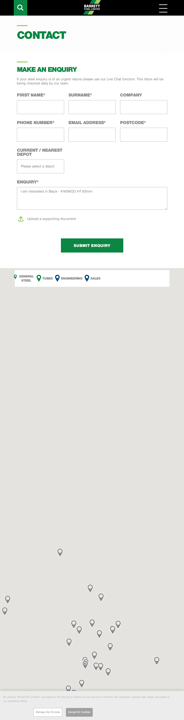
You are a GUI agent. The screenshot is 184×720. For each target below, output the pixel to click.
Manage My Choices (48, 712)
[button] (8, 599)
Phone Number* (35, 122)
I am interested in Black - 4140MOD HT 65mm (92, 198)
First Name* (31, 94)
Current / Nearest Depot (39, 152)
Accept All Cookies (79, 712)
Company (131, 94)
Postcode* (133, 122)
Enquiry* (27, 181)
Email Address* (87, 122)
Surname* (80, 94)
